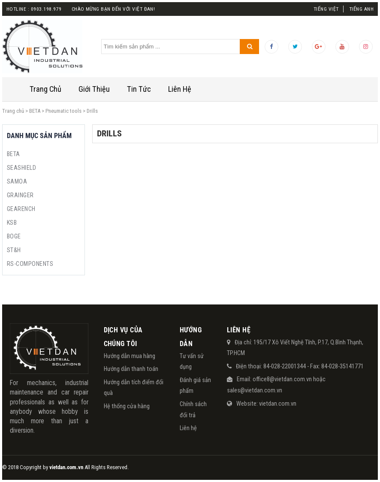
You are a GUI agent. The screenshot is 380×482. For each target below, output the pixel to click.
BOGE (14, 236)
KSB (12, 222)
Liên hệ (188, 428)
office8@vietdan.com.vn (282, 379)
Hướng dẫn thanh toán (131, 368)
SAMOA (17, 181)
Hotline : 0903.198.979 (34, 9)
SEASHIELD (21, 167)
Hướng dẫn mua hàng (129, 355)
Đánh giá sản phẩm (195, 386)
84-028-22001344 (284, 366)
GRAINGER (20, 195)
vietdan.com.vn (277, 403)
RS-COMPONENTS (30, 263)
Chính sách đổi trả (193, 410)
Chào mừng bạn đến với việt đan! (113, 9)
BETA (34, 111)
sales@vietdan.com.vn (254, 390)
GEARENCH (21, 208)
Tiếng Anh (361, 9)
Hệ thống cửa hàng (127, 406)
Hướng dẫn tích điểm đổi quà (133, 388)
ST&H (14, 250)
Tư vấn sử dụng (192, 361)
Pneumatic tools (63, 111)
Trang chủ (13, 111)
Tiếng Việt (326, 9)
